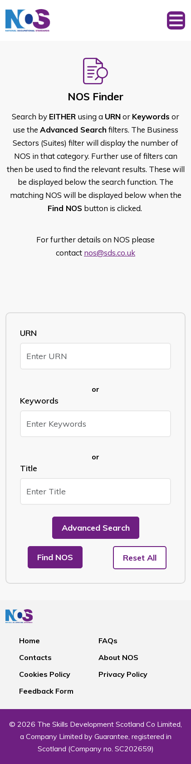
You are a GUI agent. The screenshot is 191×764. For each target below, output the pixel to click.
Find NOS (55, 557)
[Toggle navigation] (176, 20)
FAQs (108, 640)
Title (28, 468)
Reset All (140, 557)
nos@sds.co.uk (109, 252)
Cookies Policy (44, 674)
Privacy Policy (122, 674)
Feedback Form (46, 690)
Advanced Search (96, 527)
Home (29, 640)
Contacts (35, 657)
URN (28, 333)
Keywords (39, 400)
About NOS (118, 657)
